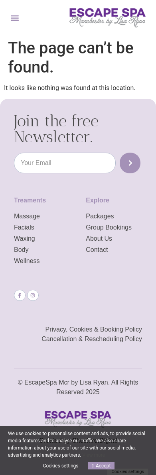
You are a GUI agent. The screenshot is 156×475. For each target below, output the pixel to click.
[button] (14, 17)
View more (93, 455)
